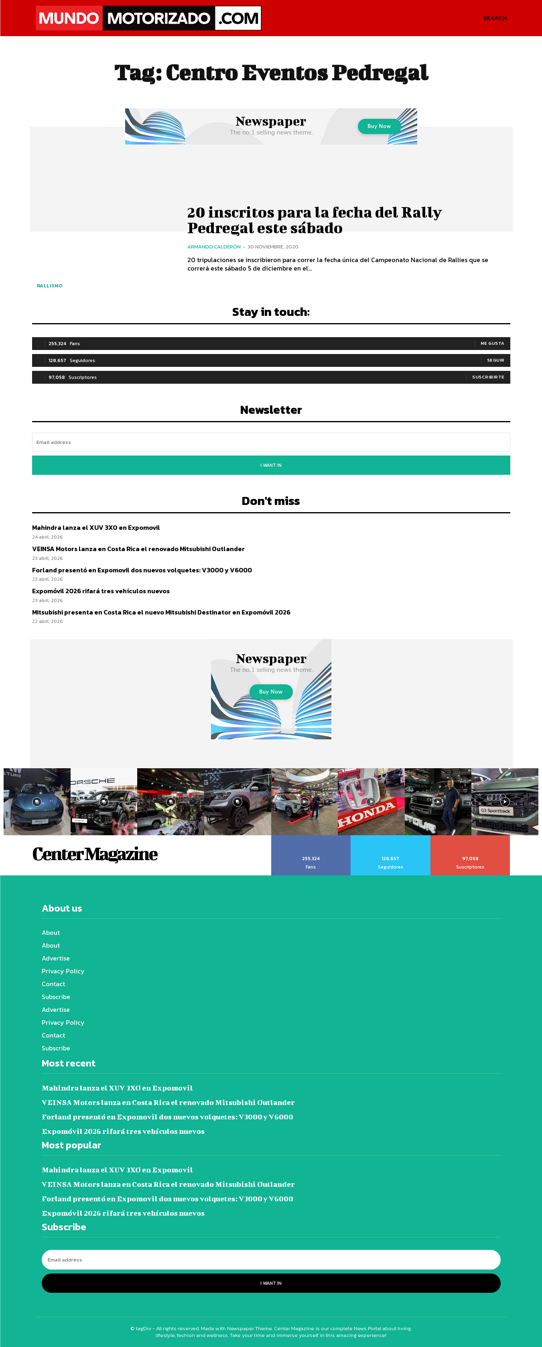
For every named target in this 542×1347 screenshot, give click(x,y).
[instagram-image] (37, 801)
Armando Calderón (214, 246)
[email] (271, 442)
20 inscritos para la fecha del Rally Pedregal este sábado (315, 219)
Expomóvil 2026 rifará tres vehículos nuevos (101, 591)
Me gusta (493, 343)
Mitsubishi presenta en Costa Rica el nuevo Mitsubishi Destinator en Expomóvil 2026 (161, 612)
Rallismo (50, 285)
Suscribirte (488, 377)
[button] (495, 18)
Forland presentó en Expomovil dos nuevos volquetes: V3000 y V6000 (142, 570)
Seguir (496, 360)
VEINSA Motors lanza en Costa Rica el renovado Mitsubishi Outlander (138, 548)
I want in (271, 465)
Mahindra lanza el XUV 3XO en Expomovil (96, 527)
